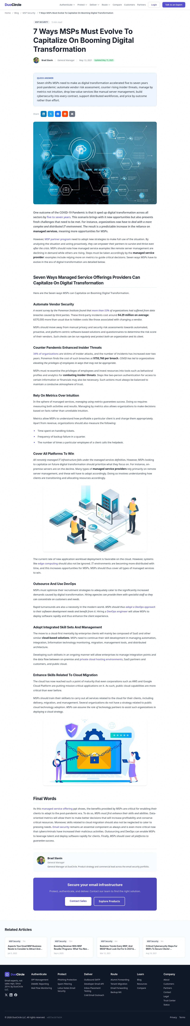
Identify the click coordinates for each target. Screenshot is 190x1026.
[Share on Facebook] (58, 114)
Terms (182, 1017)
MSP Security (29, 12)
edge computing (48, 563)
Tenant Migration (119, 983)
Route (106, 4)
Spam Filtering (65, 983)
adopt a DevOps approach (140, 607)
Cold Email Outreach (94, 995)
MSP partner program (58, 239)
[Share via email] (72, 114)
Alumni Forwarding (120, 979)
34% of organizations (45, 353)
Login (154, 4)
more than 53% (100, 310)
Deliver (94, 4)
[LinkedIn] (11, 994)
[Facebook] (15, 994)
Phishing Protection (67, 979)
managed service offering (57, 808)
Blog (16, 12)
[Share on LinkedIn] (44, 114)
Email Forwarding (119, 988)
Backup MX (116, 992)
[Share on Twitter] (51, 114)
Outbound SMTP (92, 979)
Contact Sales (78, 901)
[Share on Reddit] (65, 114)
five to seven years (59, 217)
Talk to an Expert (173, 4)
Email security (61, 827)
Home (8, 12)
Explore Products (109, 901)
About (167, 979)
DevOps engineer (117, 611)
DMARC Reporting (40, 983)
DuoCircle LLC (19, 1017)
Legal (166, 996)
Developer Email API (94, 983)
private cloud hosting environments (101, 659)
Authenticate (67, 4)
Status (167, 1004)
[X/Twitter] (6, 994)
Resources (142, 983)
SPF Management (39, 979)
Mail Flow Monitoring (41, 988)
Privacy (173, 1017)
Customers (129, 4)
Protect (82, 4)
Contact (167, 992)
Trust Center (170, 1000)
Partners (141, 4)
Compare (117, 4)
